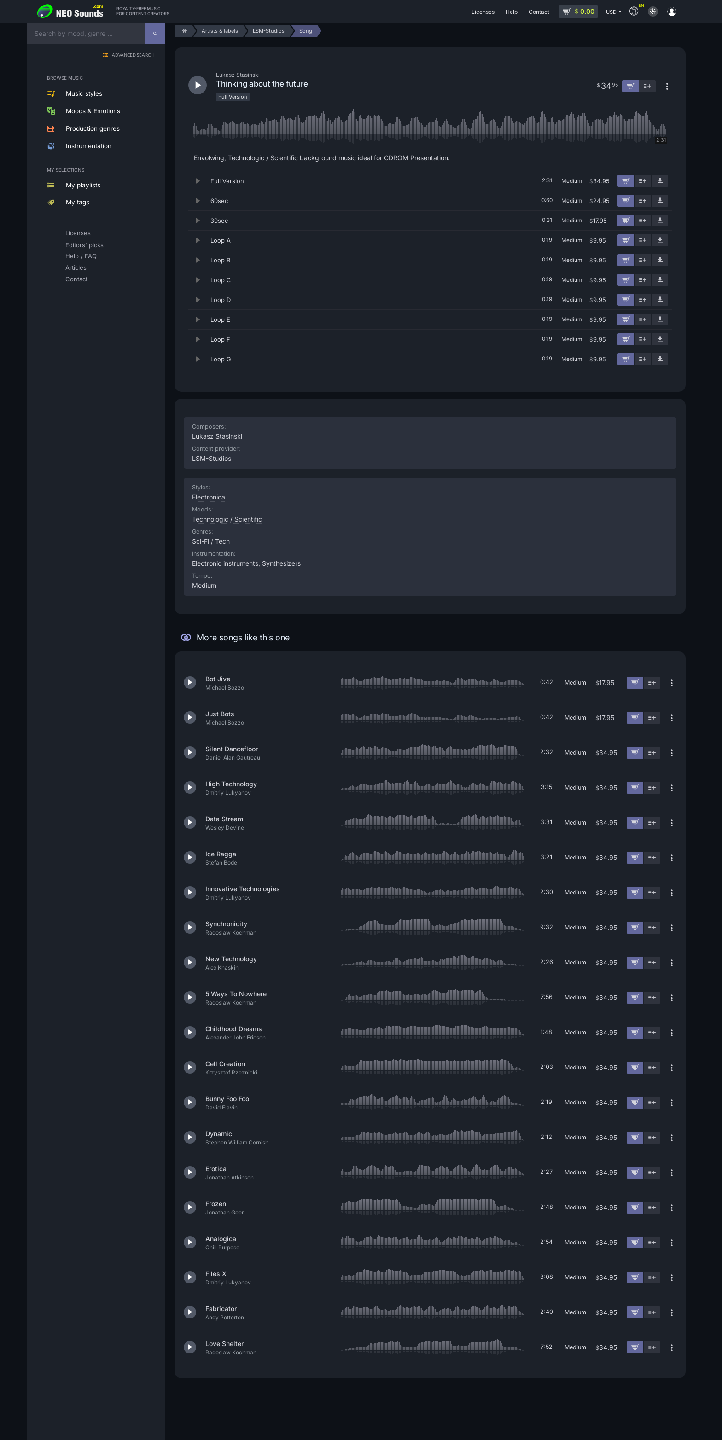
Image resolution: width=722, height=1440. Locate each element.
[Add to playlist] (643, 180)
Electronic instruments (225, 563)
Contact (76, 279)
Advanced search (133, 55)
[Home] (183, 31)
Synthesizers (281, 563)
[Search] (155, 33)
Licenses (78, 233)
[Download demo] (660, 180)
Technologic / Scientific (227, 519)
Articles (76, 267)
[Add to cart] (626, 180)
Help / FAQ (81, 256)
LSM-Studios (211, 458)
